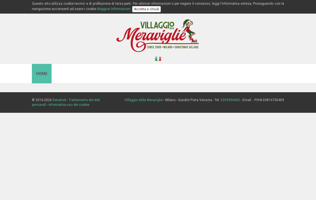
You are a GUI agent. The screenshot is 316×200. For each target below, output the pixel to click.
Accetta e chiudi (146, 9)
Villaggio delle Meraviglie (143, 100)
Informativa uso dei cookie (69, 105)
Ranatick (59, 100)
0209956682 (230, 100)
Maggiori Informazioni (114, 9)
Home (41, 73)
